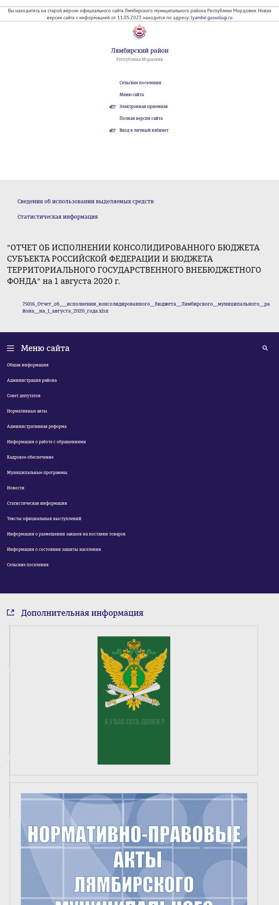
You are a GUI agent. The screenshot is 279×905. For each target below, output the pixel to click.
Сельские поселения (140, 82)
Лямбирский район (140, 50)
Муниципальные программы (37, 472)
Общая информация (28, 365)
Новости (15, 488)
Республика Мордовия (139, 59)
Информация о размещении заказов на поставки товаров (66, 534)
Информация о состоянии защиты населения (54, 549)
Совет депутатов (24, 395)
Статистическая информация (57, 216)
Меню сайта (132, 94)
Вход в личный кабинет (144, 130)
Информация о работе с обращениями (46, 441)
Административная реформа (36, 426)
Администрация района (32, 380)
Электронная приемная (144, 106)
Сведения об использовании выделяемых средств (85, 201)
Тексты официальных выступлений (44, 518)
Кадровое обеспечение (30, 457)
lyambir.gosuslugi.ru (211, 17)
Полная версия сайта (141, 118)
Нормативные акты (27, 411)
